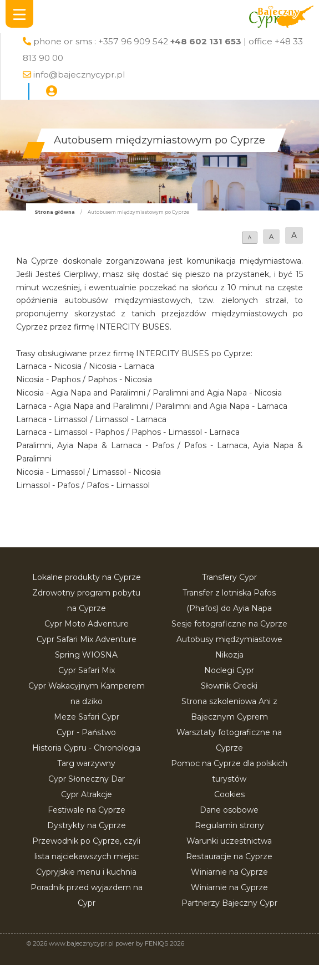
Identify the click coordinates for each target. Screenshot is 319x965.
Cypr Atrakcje (86, 794)
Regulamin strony (229, 825)
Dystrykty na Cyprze (86, 825)
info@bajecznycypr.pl (79, 74)
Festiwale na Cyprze (86, 810)
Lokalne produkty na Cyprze (86, 577)
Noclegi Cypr (229, 670)
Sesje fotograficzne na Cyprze (229, 624)
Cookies (229, 794)
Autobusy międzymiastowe (229, 639)
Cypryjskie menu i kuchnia (86, 872)
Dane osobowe (229, 810)
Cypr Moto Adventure (86, 624)
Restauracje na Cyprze (229, 856)
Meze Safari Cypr (86, 717)
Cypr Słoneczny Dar (86, 779)
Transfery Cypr (229, 577)
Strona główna (54, 212)
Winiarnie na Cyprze (229, 872)
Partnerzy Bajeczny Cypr (229, 903)
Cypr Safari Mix (86, 670)
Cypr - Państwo (86, 732)
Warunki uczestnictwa (229, 841)
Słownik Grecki (229, 686)
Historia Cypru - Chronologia (86, 748)
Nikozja (229, 655)
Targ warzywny (86, 763)
